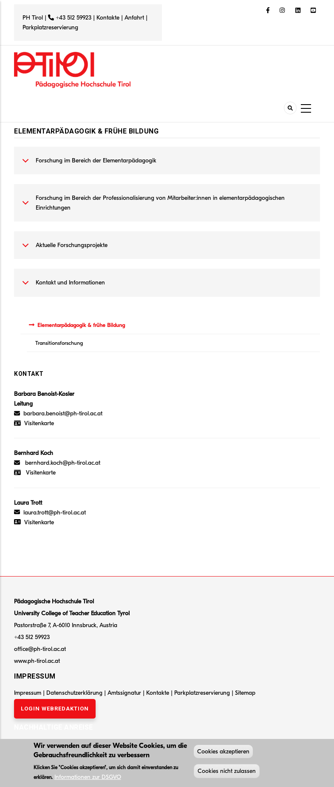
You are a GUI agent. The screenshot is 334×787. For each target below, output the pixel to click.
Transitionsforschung (59, 343)
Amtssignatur (125, 692)
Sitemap (245, 692)
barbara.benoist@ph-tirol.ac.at (58, 413)
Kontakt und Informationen (62, 287)
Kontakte (107, 17)
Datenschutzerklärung (74, 692)
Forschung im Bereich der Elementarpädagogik (87, 165)
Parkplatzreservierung (50, 27)
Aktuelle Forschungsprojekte (63, 249)
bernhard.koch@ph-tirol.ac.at (62, 462)
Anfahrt (135, 17)
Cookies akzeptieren (223, 752)
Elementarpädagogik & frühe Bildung (81, 325)
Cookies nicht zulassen (227, 772)
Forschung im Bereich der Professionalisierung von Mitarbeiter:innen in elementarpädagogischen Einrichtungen (152, 204)
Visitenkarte (39, 423)
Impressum (27, 692)
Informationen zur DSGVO (87, 777)
